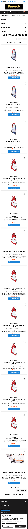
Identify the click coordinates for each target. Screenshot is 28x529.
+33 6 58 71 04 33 (11, 1)
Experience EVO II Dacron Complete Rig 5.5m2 (14, 436)
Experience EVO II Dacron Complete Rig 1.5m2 (14, 178)
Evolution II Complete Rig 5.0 (14, 67)
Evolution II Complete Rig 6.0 (14, 141)
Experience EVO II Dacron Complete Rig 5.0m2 (14, 399)
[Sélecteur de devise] (24, 1)
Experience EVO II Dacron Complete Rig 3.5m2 (14, 326)
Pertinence (9, 39)
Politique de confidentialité (9, 523)
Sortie (7, 526)
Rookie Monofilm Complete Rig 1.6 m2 (14, 473)
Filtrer (22, 39)
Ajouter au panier (14, 77)
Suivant (16, 487)
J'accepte (20, 526)
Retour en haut (21, 490)
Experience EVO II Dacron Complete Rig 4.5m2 (14, 363)
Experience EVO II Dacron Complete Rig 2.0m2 (14, 215)
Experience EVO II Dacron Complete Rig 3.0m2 (14, 289)
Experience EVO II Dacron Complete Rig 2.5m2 (14, 252)
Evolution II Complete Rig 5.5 (14, 104)
